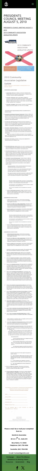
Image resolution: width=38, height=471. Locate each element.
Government (20, 462)
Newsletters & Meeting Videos (17, 459)
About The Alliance (23, 457)
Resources (9, 462)
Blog (28, 462)
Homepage (10, 457)
